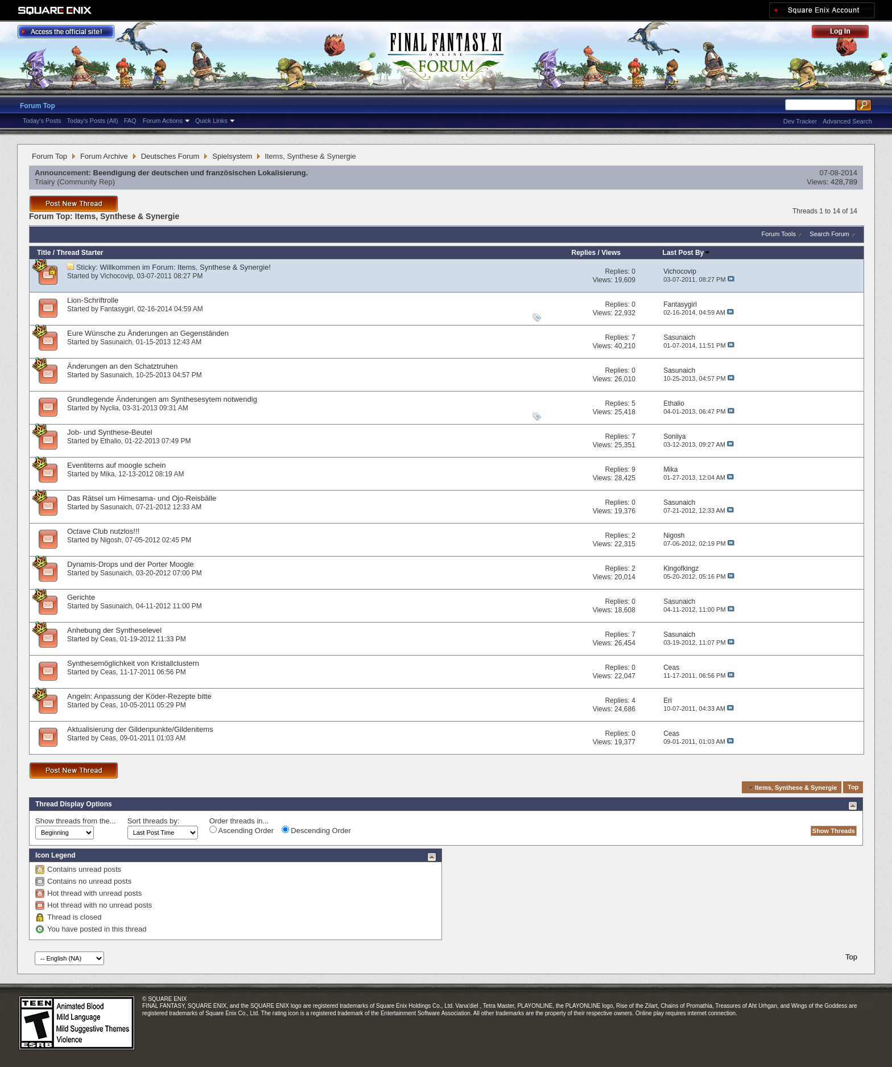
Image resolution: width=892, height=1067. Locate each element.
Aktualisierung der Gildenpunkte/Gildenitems (140, 729)
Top (853, 787)
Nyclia (109, 408)
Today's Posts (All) (92, 120)
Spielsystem (232, 156)
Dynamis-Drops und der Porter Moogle (130, 564)
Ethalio (110, 441)
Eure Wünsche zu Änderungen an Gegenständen (148, 333)
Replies (584, 253)
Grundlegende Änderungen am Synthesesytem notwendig (162, 399)
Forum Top (37, 106)
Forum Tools (779, 233)
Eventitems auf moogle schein (116, 465)
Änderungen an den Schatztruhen (122, 366)
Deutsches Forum (170, 156)
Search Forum (829, 233)
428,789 (844, 182)
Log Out (846, 33)
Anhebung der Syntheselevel (114, 630)
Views (611, 253)
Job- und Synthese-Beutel (109, 432)
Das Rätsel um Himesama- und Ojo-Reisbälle (141, 498)
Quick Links (211, 120)
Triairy (45, 182)
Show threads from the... (75, 821)
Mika (107, 474)
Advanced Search (847, 121)
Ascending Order (241, 830)
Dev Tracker (800, 121)
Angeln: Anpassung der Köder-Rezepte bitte (139, 696)
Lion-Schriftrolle (92, 300)
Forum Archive (104, 156)
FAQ (130, 120)
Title (44, 253)
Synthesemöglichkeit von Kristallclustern (133, 663)
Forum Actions (163, 120)
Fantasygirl (117, 309)
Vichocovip (116, 276)
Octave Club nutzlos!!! (103, 531)
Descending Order (316, 830)
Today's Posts (42, 120)
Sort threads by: (153, 821)
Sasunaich (116, 342)
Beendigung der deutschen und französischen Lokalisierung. (200, 172)
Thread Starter (79, 253)
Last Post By (687, 253)
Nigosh (110, 540)
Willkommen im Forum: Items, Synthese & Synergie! (185, 267)
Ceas (108, 639)
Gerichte (81, 597)
